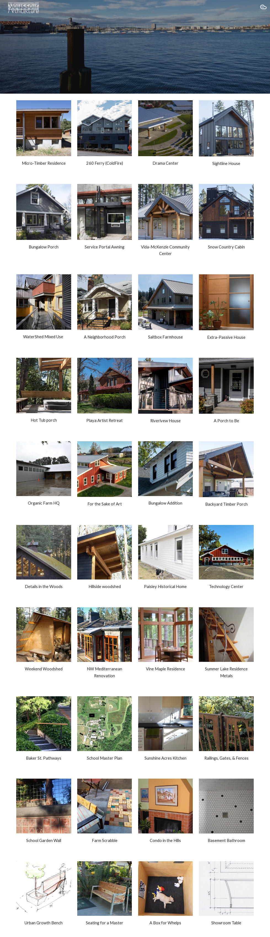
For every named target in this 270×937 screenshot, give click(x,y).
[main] (43, 163)
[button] (263, 7)
